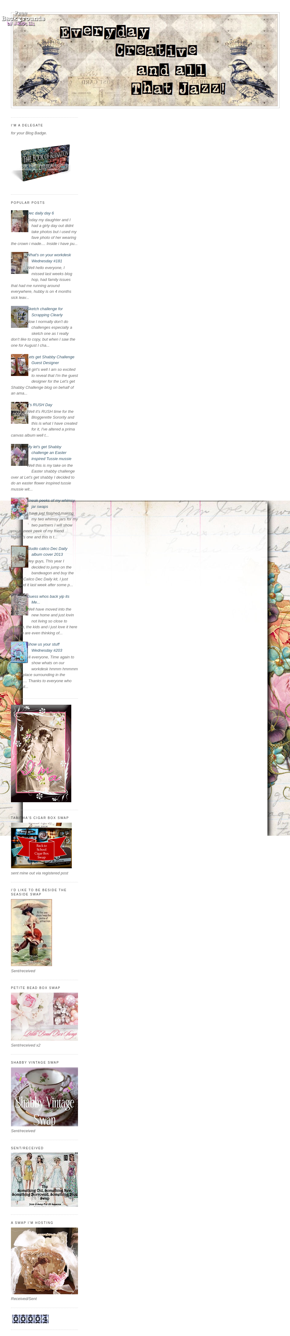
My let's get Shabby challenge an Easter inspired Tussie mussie (49, 453)
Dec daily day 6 (40, 213)
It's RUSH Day (39, 404)
